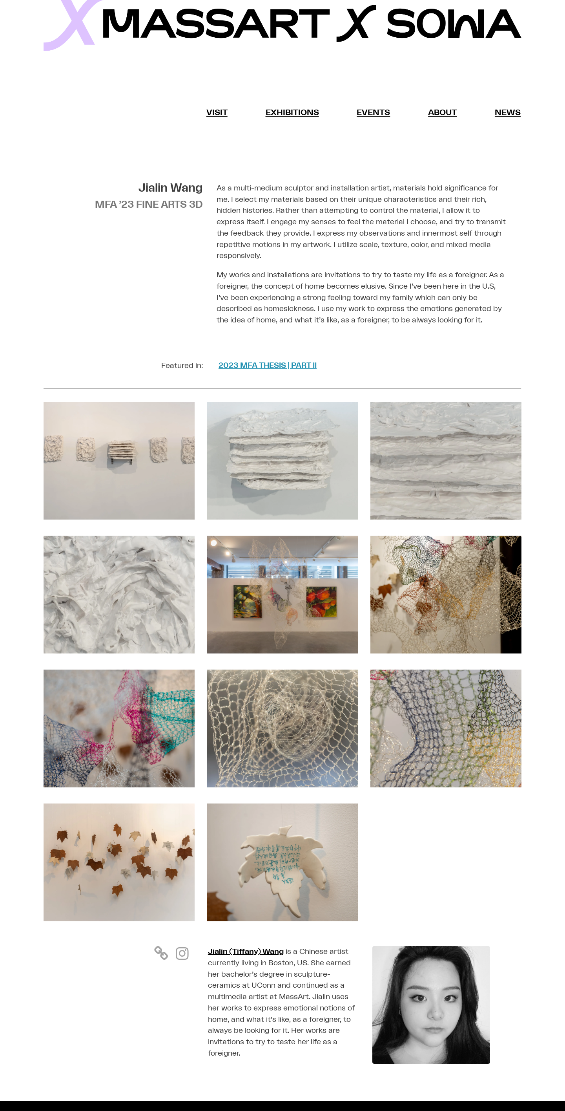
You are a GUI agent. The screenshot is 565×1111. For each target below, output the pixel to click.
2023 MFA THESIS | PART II (268, 366)
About (442, 112)
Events (373, 112)
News (508, 112)
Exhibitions (292, 112)
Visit (217, 112)
